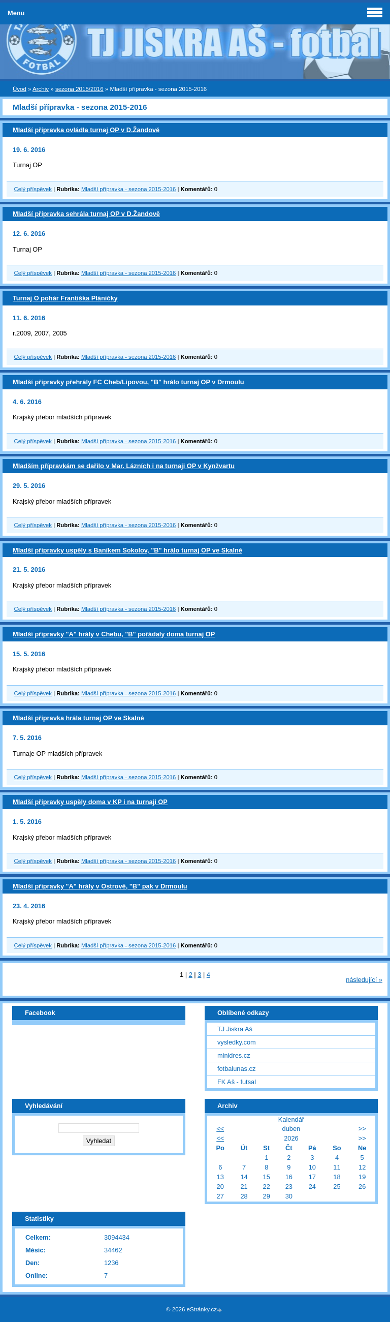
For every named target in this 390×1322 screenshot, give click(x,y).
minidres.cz (233, 1055)
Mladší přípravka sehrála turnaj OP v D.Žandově (86, 214)
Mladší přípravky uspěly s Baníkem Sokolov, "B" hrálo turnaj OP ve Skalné (127, 550)
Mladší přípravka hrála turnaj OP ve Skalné (78, 718)
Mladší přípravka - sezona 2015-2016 (128, 189)
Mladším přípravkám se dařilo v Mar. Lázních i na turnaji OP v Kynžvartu (124, 466)
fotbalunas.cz (236, 1068)
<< (220, 1128)
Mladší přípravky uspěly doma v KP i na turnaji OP (90, 802)
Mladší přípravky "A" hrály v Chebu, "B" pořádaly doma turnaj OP (114, 634)
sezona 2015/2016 (79, 89)
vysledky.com (236, 1042)
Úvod (19, 89)
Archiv (40, 89)
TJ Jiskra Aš (234, 1029)
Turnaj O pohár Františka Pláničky (65, 298)
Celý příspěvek (33, 189)
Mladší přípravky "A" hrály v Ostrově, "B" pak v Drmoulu (100, 886)
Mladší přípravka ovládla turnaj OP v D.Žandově (86, 130)
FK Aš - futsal (236, 1082)
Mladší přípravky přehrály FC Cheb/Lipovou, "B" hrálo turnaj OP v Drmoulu (128, 382)
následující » (364, 979)
